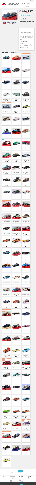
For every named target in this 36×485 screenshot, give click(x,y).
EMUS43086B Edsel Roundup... (16, 404)
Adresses (20, 480)
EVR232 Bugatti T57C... (16, 62)
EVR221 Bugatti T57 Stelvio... (6, 87)
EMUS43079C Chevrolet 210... (6, 465)
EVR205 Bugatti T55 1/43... (16, 172)
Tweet (23, 18)
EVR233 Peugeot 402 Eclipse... (6, 355)
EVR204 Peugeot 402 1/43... (16, 379)
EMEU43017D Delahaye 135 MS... (26, 282)
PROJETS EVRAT (18, 3)
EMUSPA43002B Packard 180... (6, 294)
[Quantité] (19, 15)
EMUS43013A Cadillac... (16, 282)
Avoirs (19, 479)
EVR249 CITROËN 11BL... (6, 148)
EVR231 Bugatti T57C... (6, 160)
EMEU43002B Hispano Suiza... (25, 416)
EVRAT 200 (9, 3)
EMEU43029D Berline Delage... (6, 123)
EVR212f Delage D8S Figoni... (16, 245)
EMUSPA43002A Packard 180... (16, 87)
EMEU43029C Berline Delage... (26, 123)
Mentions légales (12, 478)
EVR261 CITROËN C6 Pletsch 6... (16, 184)
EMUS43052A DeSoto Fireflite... (6, 99)
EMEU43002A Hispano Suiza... (6, 245)
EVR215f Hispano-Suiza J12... (6, 111)
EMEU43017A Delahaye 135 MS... (6, 416)
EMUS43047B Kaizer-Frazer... (6, 428)
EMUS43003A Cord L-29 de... (26, 160)
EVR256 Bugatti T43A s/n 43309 (26, 367)
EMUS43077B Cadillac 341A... (6, 404)
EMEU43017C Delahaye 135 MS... (26, 87)
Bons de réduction (21, 481)
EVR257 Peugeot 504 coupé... (16, 428)
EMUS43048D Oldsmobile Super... (26, 111)
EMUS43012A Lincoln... (26, 379)
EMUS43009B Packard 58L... (6, 62)
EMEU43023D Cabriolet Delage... (6, 184)
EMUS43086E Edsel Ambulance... (6, 282)
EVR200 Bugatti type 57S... (26, 148)
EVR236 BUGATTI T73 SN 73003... (16, 233)
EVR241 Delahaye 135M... (26, 233)
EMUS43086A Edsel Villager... (26, 404)
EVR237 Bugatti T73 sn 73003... (16, 294)
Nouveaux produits (4, 478)
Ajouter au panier (25, 15)
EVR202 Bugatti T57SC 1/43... (26, 343)
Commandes (20, 478)
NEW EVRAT (13, 3)
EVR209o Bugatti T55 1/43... (6, 367)
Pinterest (25, 18)
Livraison (11, 477)
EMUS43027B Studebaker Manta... (16, 123)
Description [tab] (21, 29)
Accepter (22, 484)
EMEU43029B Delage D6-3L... (26, 221)
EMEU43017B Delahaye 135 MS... (16, 306)
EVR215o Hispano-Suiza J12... (26, 62)
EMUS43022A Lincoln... (16, 99)
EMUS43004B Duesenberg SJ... (16, 111)
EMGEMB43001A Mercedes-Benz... (26, 99)
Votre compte (21, 476)
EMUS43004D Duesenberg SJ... (16, 440)
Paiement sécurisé (12, 479)
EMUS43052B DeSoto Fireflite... (16, 355)
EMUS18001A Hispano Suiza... (16, 148)
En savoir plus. (18, 484)
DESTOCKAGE (16, 4)
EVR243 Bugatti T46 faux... (16, 221)
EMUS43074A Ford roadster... (6, 233)
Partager (21, 18)
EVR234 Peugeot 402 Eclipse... (16, 367)
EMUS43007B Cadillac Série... (16, 160)
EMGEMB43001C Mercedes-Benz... (26, 184)
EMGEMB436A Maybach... (26, 172)
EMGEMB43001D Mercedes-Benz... (6, 379)
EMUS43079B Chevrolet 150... (25, 355)
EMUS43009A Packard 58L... (16, 416)
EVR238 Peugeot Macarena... (26, 440)
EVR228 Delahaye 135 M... (6, 172)
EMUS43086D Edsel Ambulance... (26, 245)
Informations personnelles (22, 477)
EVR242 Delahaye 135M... (6, 343)
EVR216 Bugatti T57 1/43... (26, 306)
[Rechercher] (30, 6)
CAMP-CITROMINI (10, 4)
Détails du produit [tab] (26, 29)
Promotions (3, 477)
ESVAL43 (22, 3)
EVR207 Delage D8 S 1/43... (26, 428)
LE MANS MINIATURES (27, 3)
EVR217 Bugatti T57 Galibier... (25, 294)
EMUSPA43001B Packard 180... (16, 343)
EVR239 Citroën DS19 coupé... (6, 221)
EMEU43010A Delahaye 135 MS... (6, 306)
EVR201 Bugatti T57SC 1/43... (6, 440)
